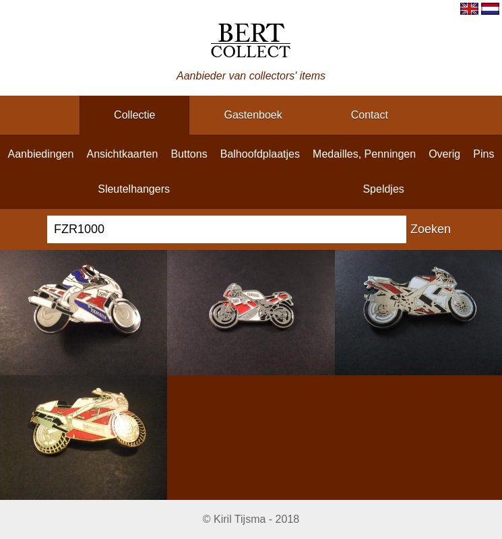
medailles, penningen (364, 154)
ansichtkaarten (122, 154)
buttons (188, 154)
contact (369, 115)
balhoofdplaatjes (260, 154)
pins (483, 154)
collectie (134, 115)
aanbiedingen (41, 154)
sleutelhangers (134, 189)
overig (444, 154)
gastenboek (253, 115)
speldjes (383, 189)
